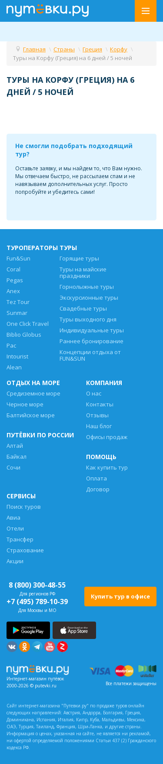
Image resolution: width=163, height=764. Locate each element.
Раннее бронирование (91, 341)
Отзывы (97, 415)
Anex (13, 291)
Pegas (15, 280)
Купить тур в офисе (120, 596)
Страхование (25, 550)
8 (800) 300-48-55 (37, 585)
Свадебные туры (83, 308)
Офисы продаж (106, 437)
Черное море (25, 404)
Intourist (17, 356)
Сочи (13, 467)
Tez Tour (18, 302)
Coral (13, 269)
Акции (15, 561)
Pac (11, 345)
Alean (14, 367)
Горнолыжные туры (87, 287)
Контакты (99, 404)
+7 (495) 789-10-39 (37, 601)
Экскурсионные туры (89, 297)
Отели (15, 528)
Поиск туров (24, 506)
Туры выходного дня (88, 319)
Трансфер (20, 539)
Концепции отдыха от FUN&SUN (90, 355)
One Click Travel (28, 324)
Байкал (17, 456)
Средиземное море (33, 393)
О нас (93, 393)
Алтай (15, 446)
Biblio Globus (24, 334)
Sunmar (17, 313)
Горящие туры (79, 258)
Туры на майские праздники (83, 272)
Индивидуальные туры (92, 330)
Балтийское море (31, 415)
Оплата (96, 478)
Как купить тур (107, 467)
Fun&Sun (18, 258)
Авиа (13, 517)
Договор (98, 489)
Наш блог (99, 426)
